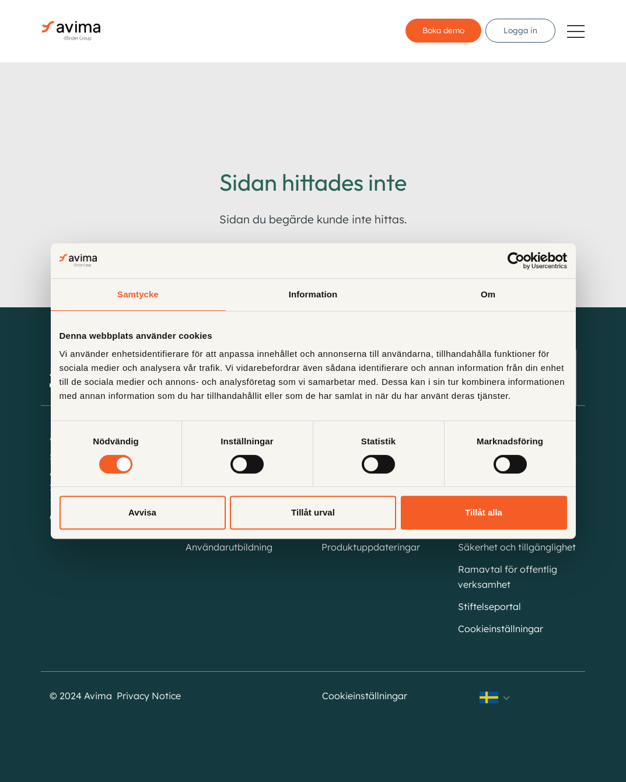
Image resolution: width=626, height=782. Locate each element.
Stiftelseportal (489, 606)
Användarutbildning (229, 547)
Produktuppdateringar (370, 547)
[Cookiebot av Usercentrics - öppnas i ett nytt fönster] (516, 260)
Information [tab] (313, 294)
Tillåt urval (313, 512)
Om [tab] (488, 294)
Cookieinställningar (500, 628)
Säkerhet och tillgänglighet (517, 547)
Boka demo (441, 31)
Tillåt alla (483, 512)
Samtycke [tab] (138, 294)
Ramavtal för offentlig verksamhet (507, 576)
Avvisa (142, 512)
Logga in (520, 31)
